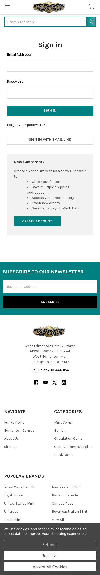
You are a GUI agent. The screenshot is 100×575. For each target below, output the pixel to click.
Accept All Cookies (50, 567)
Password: (15, 81)
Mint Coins (63, 422)
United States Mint (19, 503)
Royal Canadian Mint (21, 487)
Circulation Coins (68, 438)
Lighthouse (13, 495)
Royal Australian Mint (69, 511)
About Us (11, 438)
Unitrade (11, 511)
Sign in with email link (50, 139)
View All (58, 520)
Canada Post (62, 503)
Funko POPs (14, 422)
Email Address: (19, 54)
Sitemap (11, 447)
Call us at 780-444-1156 (50, 370)
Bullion (60, 430)
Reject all (50, 556)
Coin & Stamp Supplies (73, 447)
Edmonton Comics (19, 430)
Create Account (37, 221)
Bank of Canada (65, 495)
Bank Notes (63, 455)
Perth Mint (13, 520)
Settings (50, 544)
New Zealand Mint (66, 487)
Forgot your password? (26, 125)
